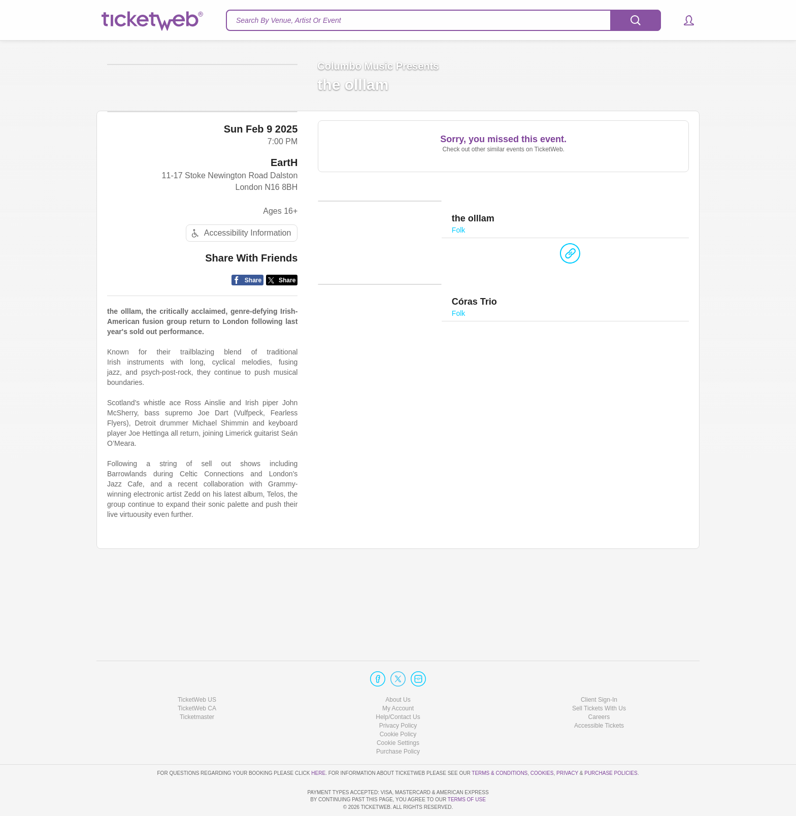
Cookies (542, 743)
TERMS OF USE (467, 799)
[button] (684, 20)
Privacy (567, 743)
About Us (397, 670)
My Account (398, 679)
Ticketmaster (197, 688)
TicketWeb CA (197, 679)
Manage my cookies (398, 713)
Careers (599, 688)
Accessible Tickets (599, 696)
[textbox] (443, 20)
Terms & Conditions (499, 743)
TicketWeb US (197, 670)
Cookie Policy (398, 705)
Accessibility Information (240, 312)
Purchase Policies (610, 743)
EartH (284, 241)
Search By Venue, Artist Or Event (288, 20)
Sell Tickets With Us (599, 679)
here (318, 743)
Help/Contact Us (398, 688)
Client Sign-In (599, 670)
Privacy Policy (398, 696)
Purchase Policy (398, 722)
